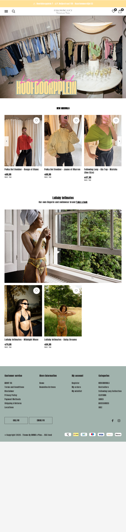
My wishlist (77, 391)
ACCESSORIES (103, 403)
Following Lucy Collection (110, 391)
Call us (16, 420)
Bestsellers (103, 387)
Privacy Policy (10, 395)
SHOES (101, 399)
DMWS (33, 435)
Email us (40, 420)
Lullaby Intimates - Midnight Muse (21, 339)
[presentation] (6, 141)
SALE (100, 407)
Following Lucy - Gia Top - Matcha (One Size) (100, 171)
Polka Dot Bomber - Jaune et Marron (62, 169)
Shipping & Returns (13, 403)
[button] (6, 11)
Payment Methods (12, 399)
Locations (9, 407)
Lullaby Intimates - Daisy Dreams (60, 339)
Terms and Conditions (14, 387)
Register (75, 383)
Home (41, 383)
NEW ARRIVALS (104, 383)
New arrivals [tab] (63, 108)
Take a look (81, 202)
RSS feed (48, 435)
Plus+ (40, 435)
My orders (76, 387)
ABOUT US (8, 383)
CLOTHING (102, 395)
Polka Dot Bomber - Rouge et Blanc (21, 169)
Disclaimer (9, 391)
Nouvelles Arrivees (47, 387)
